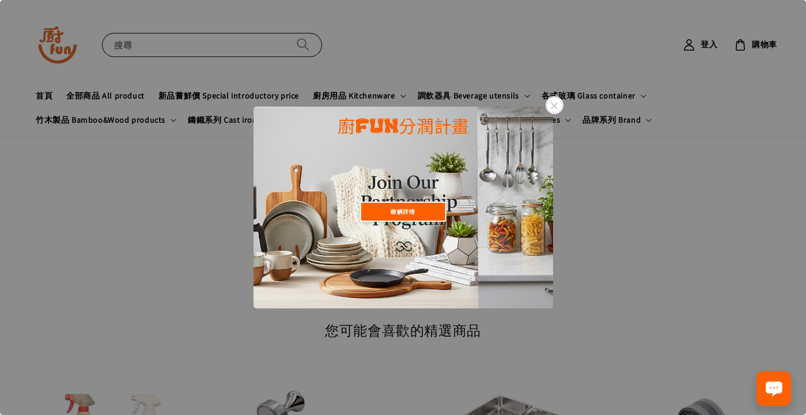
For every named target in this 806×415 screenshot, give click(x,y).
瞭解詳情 (403, 211)
